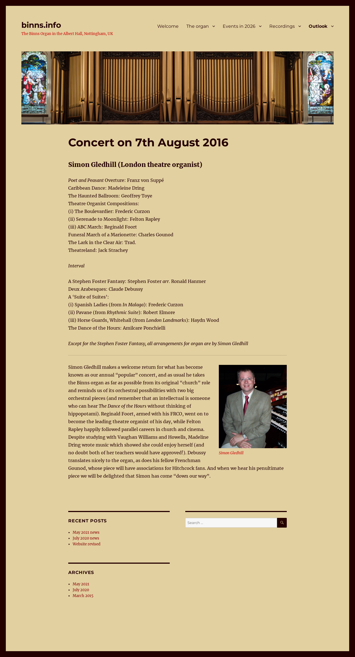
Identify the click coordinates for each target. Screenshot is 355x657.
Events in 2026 (239, 26)
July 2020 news (86, 538)
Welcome (168, 26)
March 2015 (83, 595)
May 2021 (81, 584)
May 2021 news (86, 532)
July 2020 (81, 590)
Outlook (318, 26)
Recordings (282, 26)
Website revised (86, 544)
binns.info (41, 25)
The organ (197, 26)
